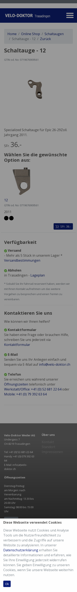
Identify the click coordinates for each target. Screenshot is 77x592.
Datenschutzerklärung (20, 550)
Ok (7, 584)
